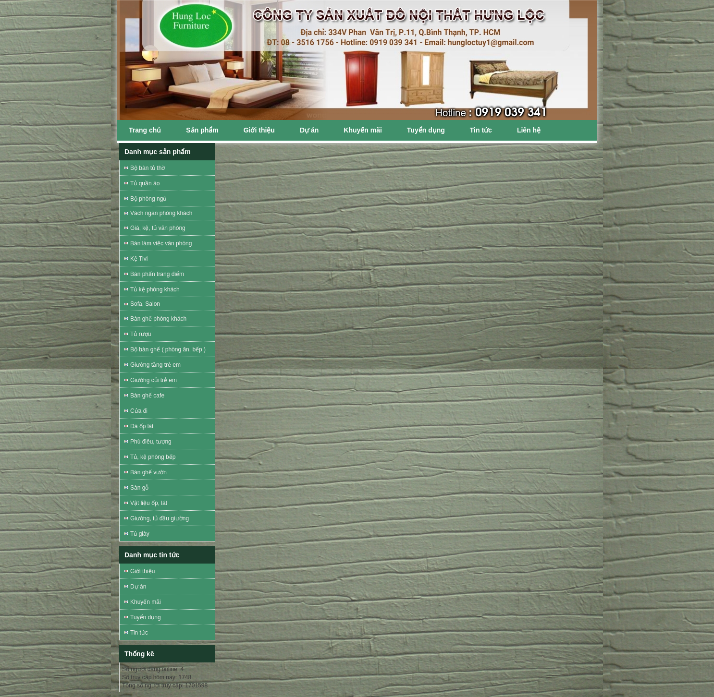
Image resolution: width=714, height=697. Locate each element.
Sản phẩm (202, 130)
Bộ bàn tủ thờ (147, 168)
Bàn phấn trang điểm (157, 274)
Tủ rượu (140, 334)
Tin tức (481, 130)
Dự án (309, 130)
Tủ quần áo (145, 183)
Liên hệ (529, 130)
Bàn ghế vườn (148, 472)
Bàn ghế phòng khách (158, 318)
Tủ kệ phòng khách (155, 289)
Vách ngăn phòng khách (161, 213)
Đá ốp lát (141, 426)
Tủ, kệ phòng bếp (152, 457)
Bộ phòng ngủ (148, 198)
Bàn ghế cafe (147, 395)
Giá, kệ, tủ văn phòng (157, 228)
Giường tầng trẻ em (155, 364)
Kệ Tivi (139, 258)
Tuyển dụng (426, 130)
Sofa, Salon (145, 303)
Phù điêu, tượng (151, 441)
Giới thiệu (259, 130)
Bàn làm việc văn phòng (161, 243)
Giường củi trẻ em (153, 380)
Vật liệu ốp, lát (148, 503)
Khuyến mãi (363, 130)
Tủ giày (139, 533)
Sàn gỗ (139, 487)
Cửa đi (139, 411)
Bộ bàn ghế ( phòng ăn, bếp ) (168, 349)
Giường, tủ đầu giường (159, 518)
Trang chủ (145, 130)
